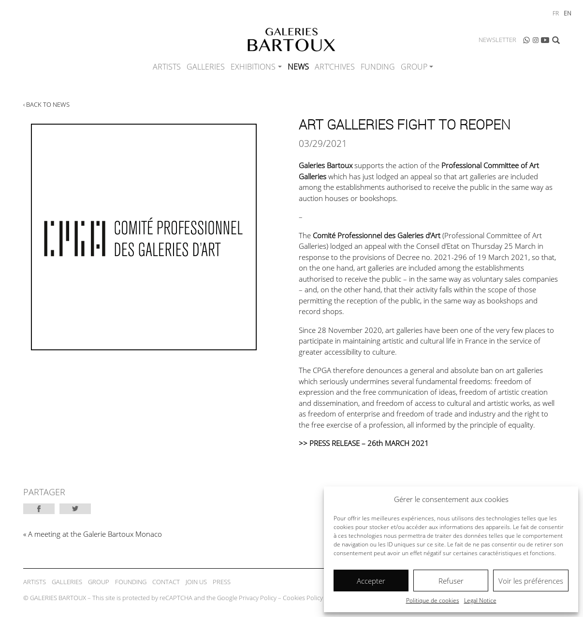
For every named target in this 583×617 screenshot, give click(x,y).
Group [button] (414, 66)
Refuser (451, 581)
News (298, 66)
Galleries (206, 66)
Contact (166, 581)
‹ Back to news (46, 104)
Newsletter (497, 39)
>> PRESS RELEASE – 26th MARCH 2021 (364, 443)
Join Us (196, 581)
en (567, 13)
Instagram (535, 40)
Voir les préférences (530, 581)
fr (556, 13)
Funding (378, 66)
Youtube (545, 40)
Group (98, 581)
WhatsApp (526, 40)
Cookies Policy (303, 597)
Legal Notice (480, 600)
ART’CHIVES (335, 66)
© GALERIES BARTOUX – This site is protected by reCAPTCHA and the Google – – (193, 597)
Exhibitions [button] (253, 66)
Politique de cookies (432, 600)
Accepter (371, 581)
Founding (130, 581)
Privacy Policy (258, 597)
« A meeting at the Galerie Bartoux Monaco (92, 534)
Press (222, 581)
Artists (167, 66)
